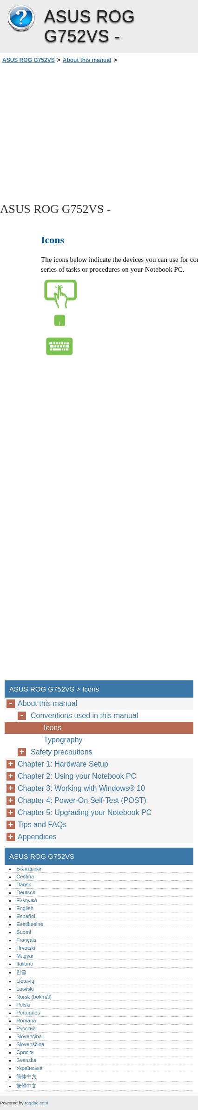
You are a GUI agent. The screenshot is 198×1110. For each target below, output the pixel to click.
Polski (23, 1004)
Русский (26, 1028)
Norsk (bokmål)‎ (34, 997)
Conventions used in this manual (84, 715)
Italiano (24, 963)
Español (25, 916)
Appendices (37, 837)
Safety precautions (61, 752)
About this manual (87, 60)
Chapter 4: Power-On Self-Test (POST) (82, 800)
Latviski (24, 989)
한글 (21, 972)
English (24, 908)
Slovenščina (30, 1044)
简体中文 (26, 1076)
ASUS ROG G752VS (21, 19)
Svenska (26, 1060)
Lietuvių (25, 981)
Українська (29, 1068)
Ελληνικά (26, 900)
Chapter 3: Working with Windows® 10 (81, 788)
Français (26, 940)
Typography (63, 740)
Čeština (25, 876)
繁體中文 (26, 1086)
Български (28, 868)
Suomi (23, 932)
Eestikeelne (29, 924)
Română (26, 1020)
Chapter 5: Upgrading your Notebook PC (85, 812)
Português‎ (28, 1012)
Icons (52, 728)
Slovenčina (29, 1036)
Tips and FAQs (42, 825)
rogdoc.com (36, 1102)
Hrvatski (25, 948)
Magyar (24, 956)
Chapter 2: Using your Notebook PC (77, 776)
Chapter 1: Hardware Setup (63, 764)
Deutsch (25, 892)
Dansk (23, 884)
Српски (24, 1052)
